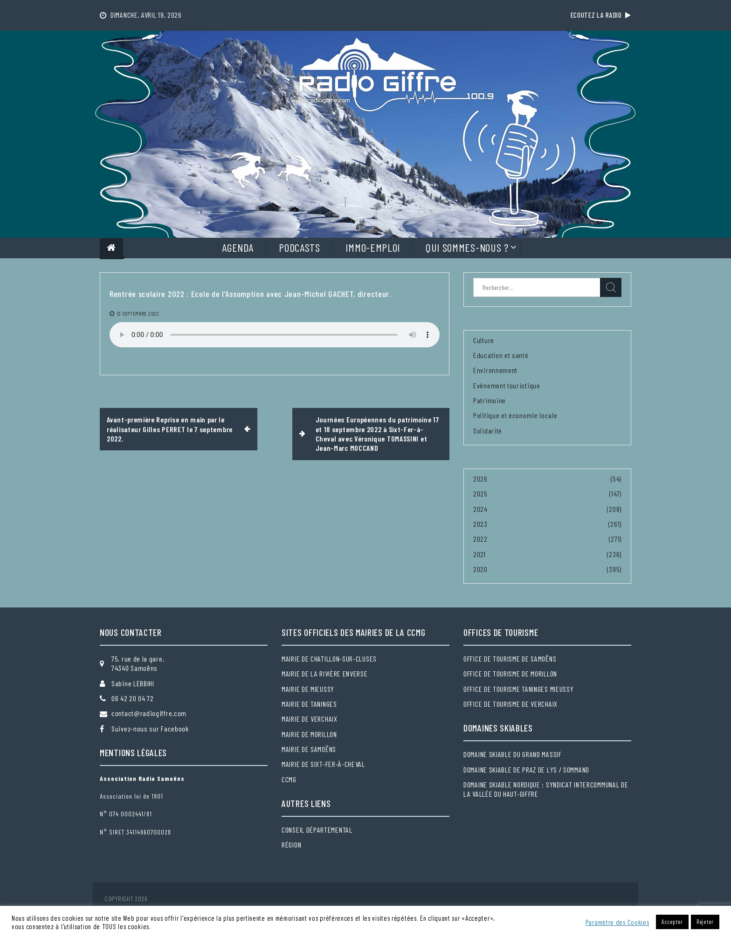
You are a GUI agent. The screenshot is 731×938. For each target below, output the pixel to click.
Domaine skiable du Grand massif (512, 754)
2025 (480, 493)
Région (291, 844)
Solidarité (487, 430)
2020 (480, 569)
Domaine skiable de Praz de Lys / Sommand (526, 769)
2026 (480, 478)
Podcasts (299, 247)
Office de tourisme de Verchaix (510, 703)
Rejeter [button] (705, 921)
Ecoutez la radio (601, 15)
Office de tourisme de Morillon (510, 673)
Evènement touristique (506, 385)
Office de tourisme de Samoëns (509, 658)
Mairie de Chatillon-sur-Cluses (329, 658)
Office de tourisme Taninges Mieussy (518, 688)
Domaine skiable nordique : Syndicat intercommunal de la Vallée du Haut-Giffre (545, 789)
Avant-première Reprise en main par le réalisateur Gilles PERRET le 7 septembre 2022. (170, 429)
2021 (479, 554)
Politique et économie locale (515, 415)
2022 (480, 538)
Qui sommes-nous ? (467, 247)
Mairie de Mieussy (308, 688)
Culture (483, 340)
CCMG (289, 779)
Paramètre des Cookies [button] (617, 922)
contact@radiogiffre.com (148, 713)
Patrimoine (489, 400)
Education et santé (501, 355)
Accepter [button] (672, 921)
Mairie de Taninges (309, 703)
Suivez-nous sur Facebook (150, 728)
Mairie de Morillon (309, 734)
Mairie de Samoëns (309, 749)
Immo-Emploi (372, 247)
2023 (480, 523)
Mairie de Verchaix (310, 718)
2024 (480, 508)
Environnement (495, 370)
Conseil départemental (317, 829)
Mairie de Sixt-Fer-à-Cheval (323, 763)
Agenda (237, 247)
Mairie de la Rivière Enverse (325, 673)
